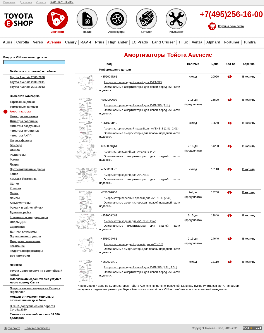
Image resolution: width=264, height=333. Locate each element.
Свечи (14, 193)
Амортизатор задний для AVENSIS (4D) (130, 151)
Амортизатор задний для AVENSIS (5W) (130, 221)
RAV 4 (86, 42)
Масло (87, 18)
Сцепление (17, 226)
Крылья (15, 188)
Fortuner (231, 42)
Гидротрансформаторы (26, 250)
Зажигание (17, 246)
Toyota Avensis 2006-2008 (27, 77)
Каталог (146, 18)
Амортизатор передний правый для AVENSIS (133, 244)
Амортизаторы (20, 111)
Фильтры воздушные (25, 126)
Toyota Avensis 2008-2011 (27, 82)
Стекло (15, 150)
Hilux (183, 42)
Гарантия (9, 2)
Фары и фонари (21, 140)
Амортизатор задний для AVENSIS (126, 174)
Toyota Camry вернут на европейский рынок (36, 272)
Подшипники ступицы (25, 236)
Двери (14, 164)
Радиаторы (18, 154)
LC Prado (140, 42)
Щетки (14, 183)
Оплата (41, 2)
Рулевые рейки (20, 212)
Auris (7, 42)
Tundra (249, 42)
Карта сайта (12, 328)
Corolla (22, 42)
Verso (38, 42)
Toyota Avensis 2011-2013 (27, 86)
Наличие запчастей (37, 328)
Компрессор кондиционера (29, 217)
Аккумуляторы (20, 202)
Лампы (15, 198)
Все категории (20, 255)
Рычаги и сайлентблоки (26, 207)
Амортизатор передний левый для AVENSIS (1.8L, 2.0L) (140, 267)
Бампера (16, 145)
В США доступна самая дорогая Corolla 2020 (32, 307)
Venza (197, 42)
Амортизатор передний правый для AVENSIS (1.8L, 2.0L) (141, 128)
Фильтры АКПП (20, 135)
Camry (71, 42)
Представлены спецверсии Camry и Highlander (35, 290)
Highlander (118, 42)
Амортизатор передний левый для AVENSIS (133, 82)
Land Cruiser (163, 42)
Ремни (14, 159)
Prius (100, 42)
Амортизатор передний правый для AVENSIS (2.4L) (137, 198)
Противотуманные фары (27, 169)
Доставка (26, 2)
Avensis (54, 42)
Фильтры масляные (24, 116)
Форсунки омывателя (25, 241)
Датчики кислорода (23, 231)
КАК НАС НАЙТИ (62, 2)
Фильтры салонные (24, 121)
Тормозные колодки (24, 106)
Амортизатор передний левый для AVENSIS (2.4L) (137, 105)
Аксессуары (116, 18)
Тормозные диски (22, 102)
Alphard (213, 42)
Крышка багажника (23, 178)
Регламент (176, 18)
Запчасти (57, 18)
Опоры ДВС (18, 222)
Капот (14, 174)
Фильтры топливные (24, 130)
